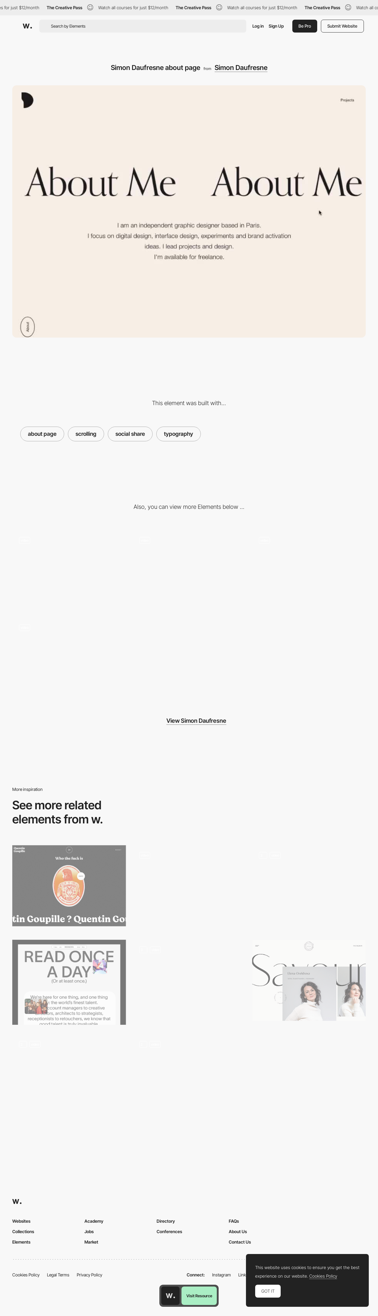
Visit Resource (199, 1295)
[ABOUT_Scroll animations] (189, 982)
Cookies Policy (26, 1274)
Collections (23, 1231)
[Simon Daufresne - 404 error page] (189, 570)
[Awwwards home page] (170, 1296)
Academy (93, 1221)
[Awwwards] (27, 26)
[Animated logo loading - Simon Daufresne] (69, 658)
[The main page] (309, 888)
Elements (21, 1241)
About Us (238, 1231)
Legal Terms (58, 1274)
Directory (166, 1221)
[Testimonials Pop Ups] (189, 883)
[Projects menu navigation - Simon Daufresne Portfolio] (309, 570)
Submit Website (342, 26)
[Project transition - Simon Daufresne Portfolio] (69, 570)
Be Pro (304, 26)
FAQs (234, 1221)
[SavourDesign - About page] (309, 980)
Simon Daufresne (241, 67)
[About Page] (189, 1076)
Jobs (89, 1231)
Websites (21, 1221)
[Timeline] (69, 1076)
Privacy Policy (89, 1274)
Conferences (169, 1231)
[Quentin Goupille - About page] (69, 886)
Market (91, 1241)
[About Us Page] (69, 982)
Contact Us (240, 1241)
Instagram (221, 1274)
